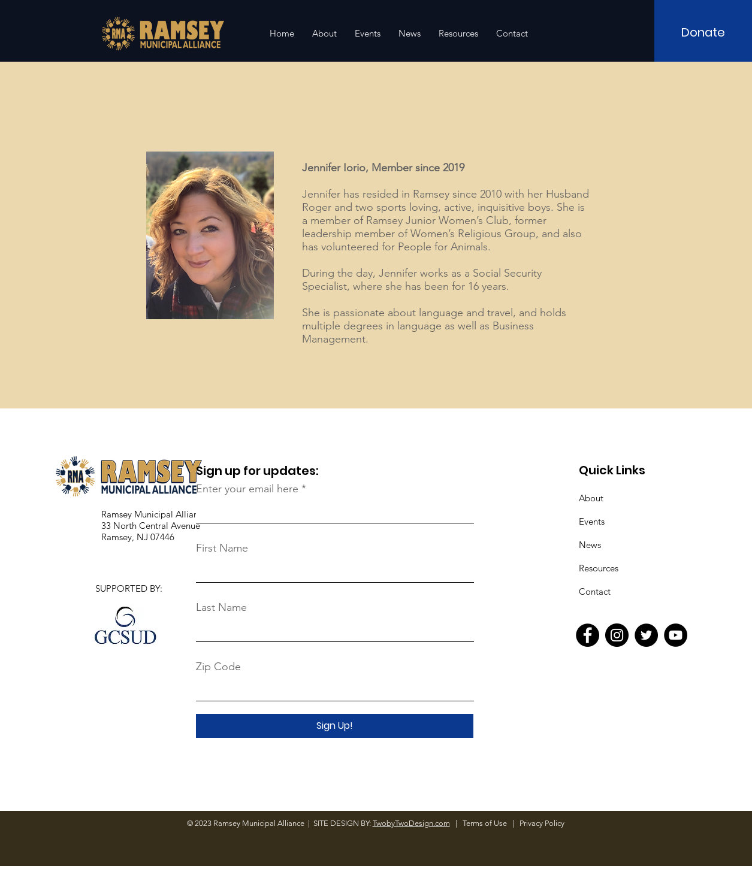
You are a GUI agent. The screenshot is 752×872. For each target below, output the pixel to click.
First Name (222, 548)
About (591, 498)
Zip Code (218, 666)
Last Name (221, 607)
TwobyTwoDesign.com (411, 823)
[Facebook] (587, 635)
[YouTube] (675, 635)
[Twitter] (646, 635)
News (590, 544)
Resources (598, 568)
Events (592, 521)
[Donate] (703, 32)
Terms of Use (486, 823)
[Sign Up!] (334, 726)
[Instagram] (617, 635)
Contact (595, 591)
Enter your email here (247, 488)
